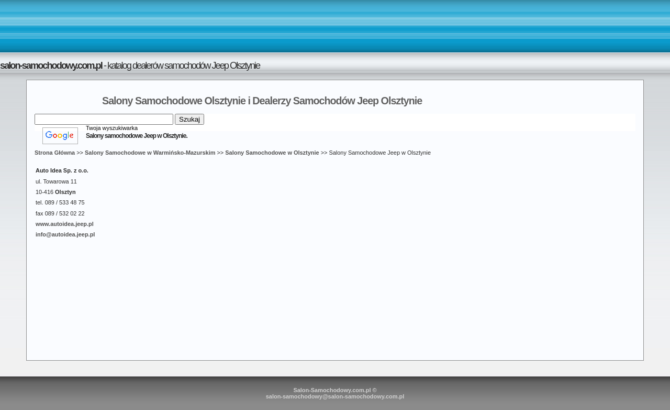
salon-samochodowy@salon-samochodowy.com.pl (335, 396)
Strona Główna (55, 152)
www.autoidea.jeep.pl (65, 224)
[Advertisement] (335, 25)
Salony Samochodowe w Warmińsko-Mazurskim (150, 152)
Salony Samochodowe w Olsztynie (272, 152)
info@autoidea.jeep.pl (65, 234)
